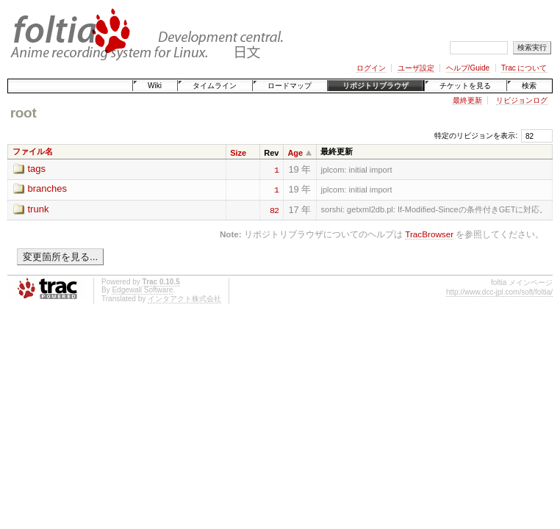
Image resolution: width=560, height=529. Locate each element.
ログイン (371, 68)
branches (47, 188)
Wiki (155, 86)
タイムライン (215, 86)
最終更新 (467, 100)
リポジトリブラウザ (375, 86)
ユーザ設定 (416, 68)
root (23, 112)
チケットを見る (465, 86)
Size (238, 152)
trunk (38, 209)
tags (37, 168)
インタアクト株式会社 (184, 299)
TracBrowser (429, 234)
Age (295, 152)
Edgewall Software (142, 290)
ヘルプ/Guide (467, 68)
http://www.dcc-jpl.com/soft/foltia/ (499, 292)
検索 (529, 86)
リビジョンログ (522, 100)
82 (274, 209)
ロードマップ (290, 86)
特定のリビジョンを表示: (475, 136)
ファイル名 (32, 151)
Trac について (524, 68)
